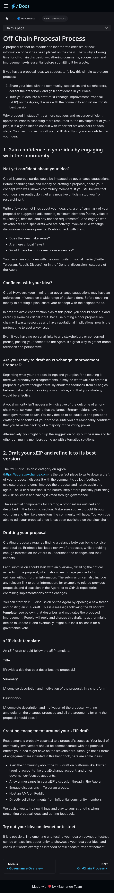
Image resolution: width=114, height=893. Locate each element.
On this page (15, 28)
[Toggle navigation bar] (6, 6)
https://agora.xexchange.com (26, 474)
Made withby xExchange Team (57, 886)
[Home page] (7, 18)
